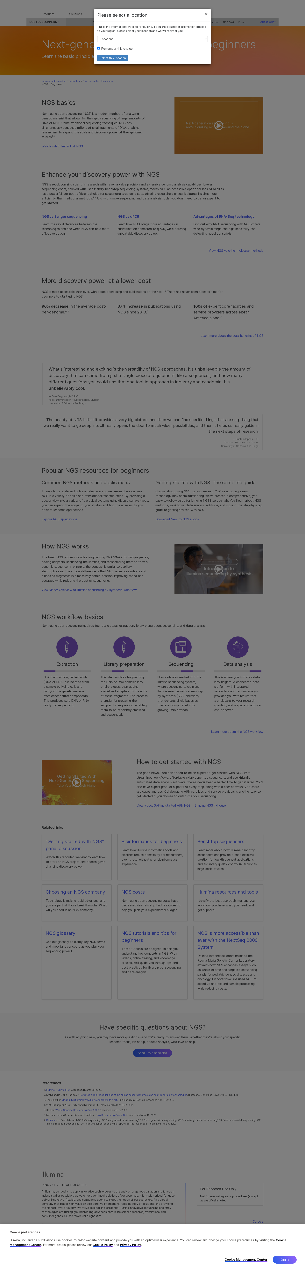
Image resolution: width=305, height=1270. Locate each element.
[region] (152, 1247)
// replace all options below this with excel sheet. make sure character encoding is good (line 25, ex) (152, 42)
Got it (284, 1260)
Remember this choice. (115, 52)
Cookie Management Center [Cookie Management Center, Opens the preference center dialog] (246, 1259)
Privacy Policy (130, 1245)
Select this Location (113, 61)
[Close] (206, 17)
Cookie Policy (103, 1245)
